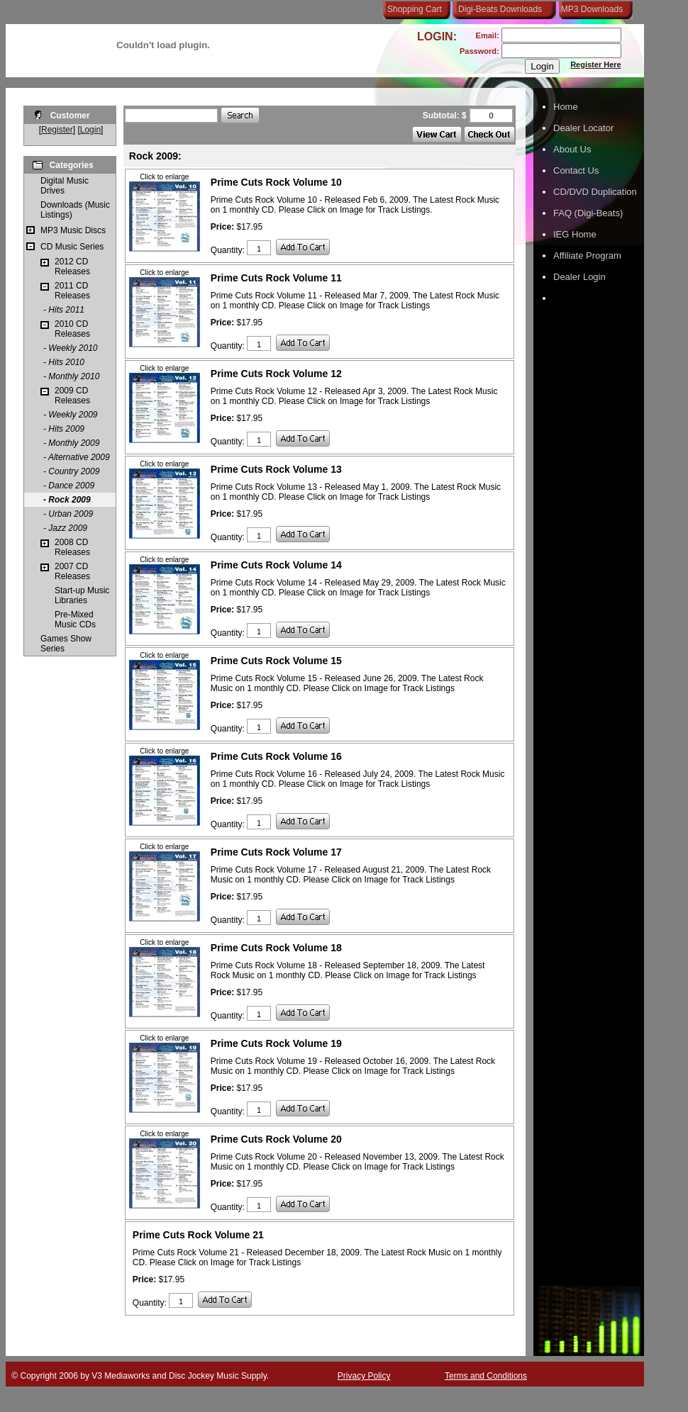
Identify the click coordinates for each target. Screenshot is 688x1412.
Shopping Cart (414, 9)
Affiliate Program (587, 255)
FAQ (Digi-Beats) (588, 213)
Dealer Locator (583, 128)
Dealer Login (579, 276)
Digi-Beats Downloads (500, 9)
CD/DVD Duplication (595, 191)
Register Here (595, 64)
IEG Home (575, 234)
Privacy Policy (364, 1376)
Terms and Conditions (486, 1376)
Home (565, 106)
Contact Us (576, 170)
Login (90, 130)
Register (57, 130)
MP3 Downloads (589, 9)
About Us (572, 149)
